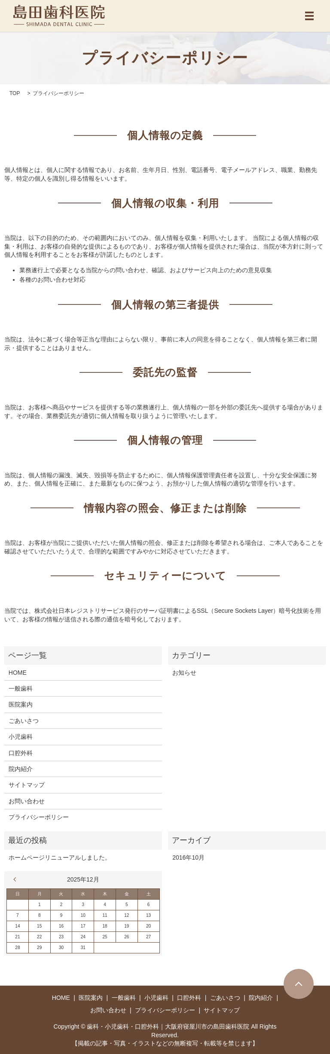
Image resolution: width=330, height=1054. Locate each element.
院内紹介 (21, 768)
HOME (18, 672)
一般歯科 (21, 688)
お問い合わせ (27, 801)
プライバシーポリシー (39, 817)
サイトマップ (27, 784)
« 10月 (17, 879)
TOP (14, 93)
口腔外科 (21, 753)
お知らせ (184, 672)
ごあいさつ (24, 720)
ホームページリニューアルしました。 (60, 857)
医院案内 (21, 704)
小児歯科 (21, 736)
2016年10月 (188, 857)
